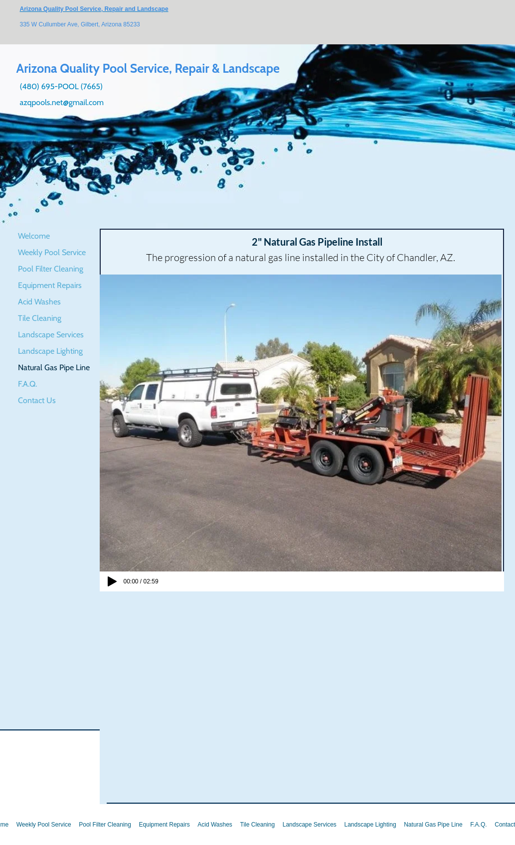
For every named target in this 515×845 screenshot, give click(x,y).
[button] (301, 423)
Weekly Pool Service (52, 252)
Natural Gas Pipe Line (54, 367)
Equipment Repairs (50, 285)
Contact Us (37, 400)
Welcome (34, 236)
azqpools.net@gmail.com (62, 102)
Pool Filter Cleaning (50, 269)
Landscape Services (51, 334)
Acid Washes (39, 301)
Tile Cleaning (39, 318)
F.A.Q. (27, 384)
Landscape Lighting (50, 351)
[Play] (112, 581)
